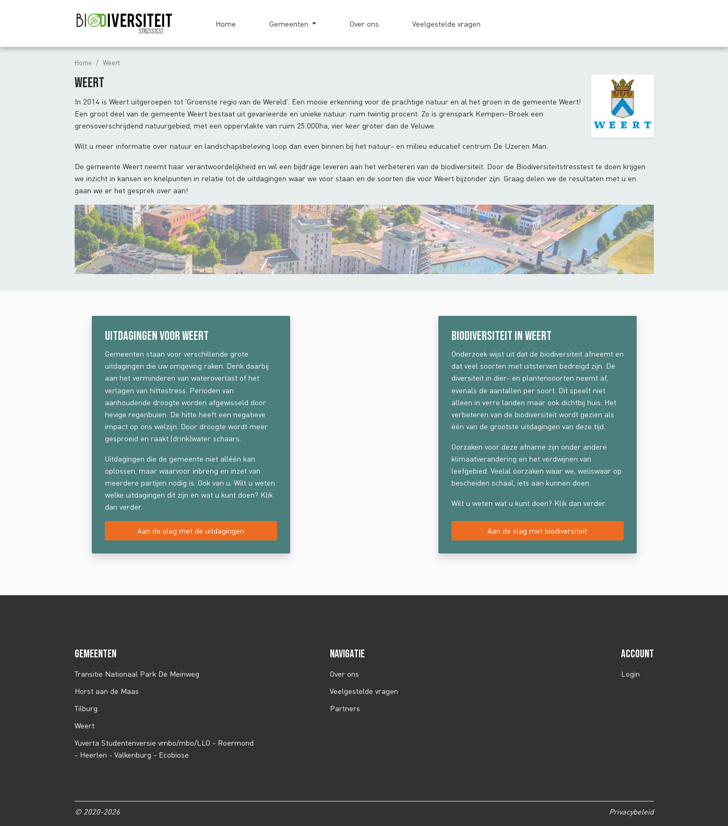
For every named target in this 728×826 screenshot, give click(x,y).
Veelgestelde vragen (446, 23)
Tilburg (86, 708)
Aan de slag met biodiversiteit (537, 530)
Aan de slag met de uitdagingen (190, 530)
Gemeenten (290, 23)
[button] (293, 24)
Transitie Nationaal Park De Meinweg (137, 673)
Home (226, 23)
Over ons (364, 23)
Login (630, 673)
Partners (345, 708)
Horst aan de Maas (107, 691)
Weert (84, 725)
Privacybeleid (631, 811)
